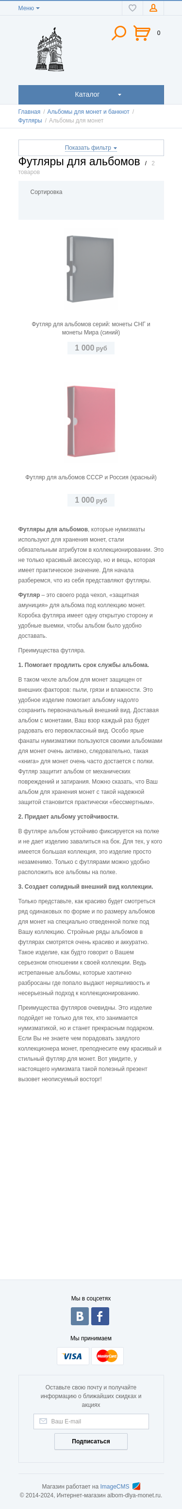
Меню (26, 8)
